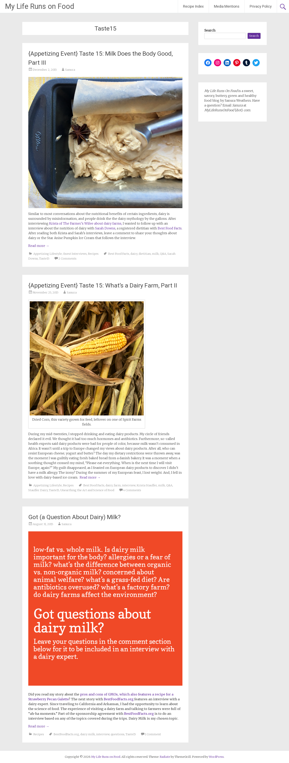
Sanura (70, 70)
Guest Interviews (75, 254)
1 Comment (153, 734)
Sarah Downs (105, 228)
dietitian (145, 254)
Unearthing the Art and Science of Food (87, 490)
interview (128, 485)
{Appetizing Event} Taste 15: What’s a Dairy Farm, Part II (102, 285)
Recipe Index (193, 6)
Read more (38, 246)
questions (117, 734)
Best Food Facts (170, 228)
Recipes (93, 254)
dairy (133, 254)
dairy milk (87, 734)
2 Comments (67, 258)
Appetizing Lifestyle (47, 254)
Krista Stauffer (147, 485)
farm (117, 485)
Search (209, 30)
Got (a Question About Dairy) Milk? (74, 517)
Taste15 (44, 258)
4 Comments (132, 490)
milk (155, 254)
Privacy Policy (261, 6)
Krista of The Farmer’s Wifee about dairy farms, (85, 223)
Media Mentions (226, 6)
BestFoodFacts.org (118, 699)
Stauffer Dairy (38, 490)
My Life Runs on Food (39, 6)
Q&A (163, 254)
